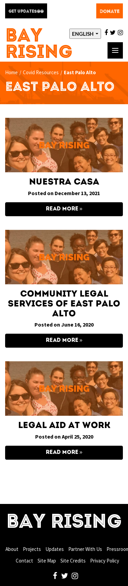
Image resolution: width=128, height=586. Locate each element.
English (83, 34)
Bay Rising (39, 45)
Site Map (47, 560)
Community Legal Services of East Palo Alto (64, 304)
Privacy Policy (104, 560)
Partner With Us (85, 549)
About (11, 549)
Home (11, 72)
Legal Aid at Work (64, 425)
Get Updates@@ (26, 12)
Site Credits (73, 560)
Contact (24, 560)
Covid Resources (41, 72)
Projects (32, 549)
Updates (54, 549)
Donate (109, 11)
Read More (62, 209)
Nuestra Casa (64, 182)
